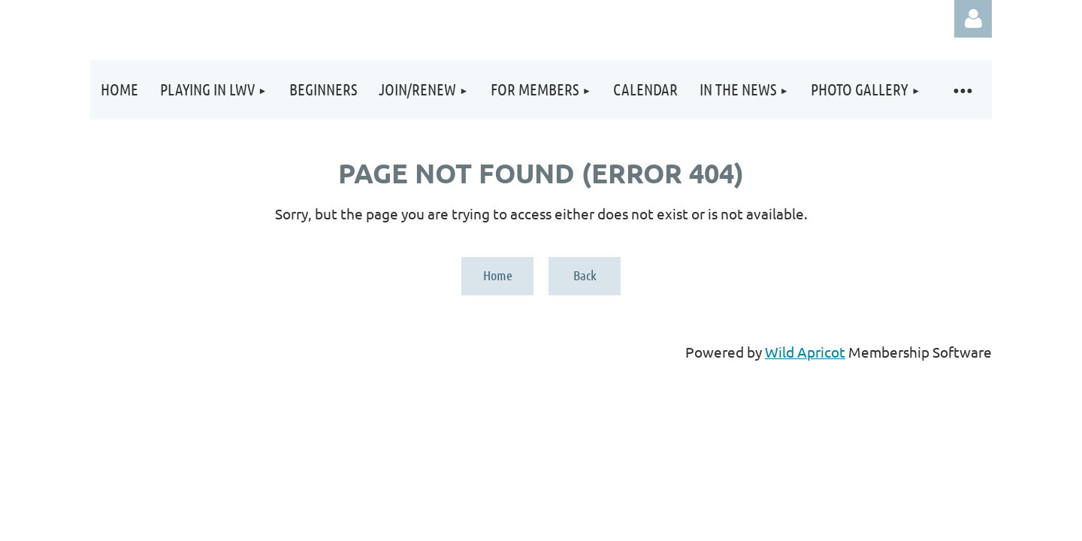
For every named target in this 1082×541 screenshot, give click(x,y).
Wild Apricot (805, 352)
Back (585, 275)
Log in (973, 19)
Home (497, 275)
